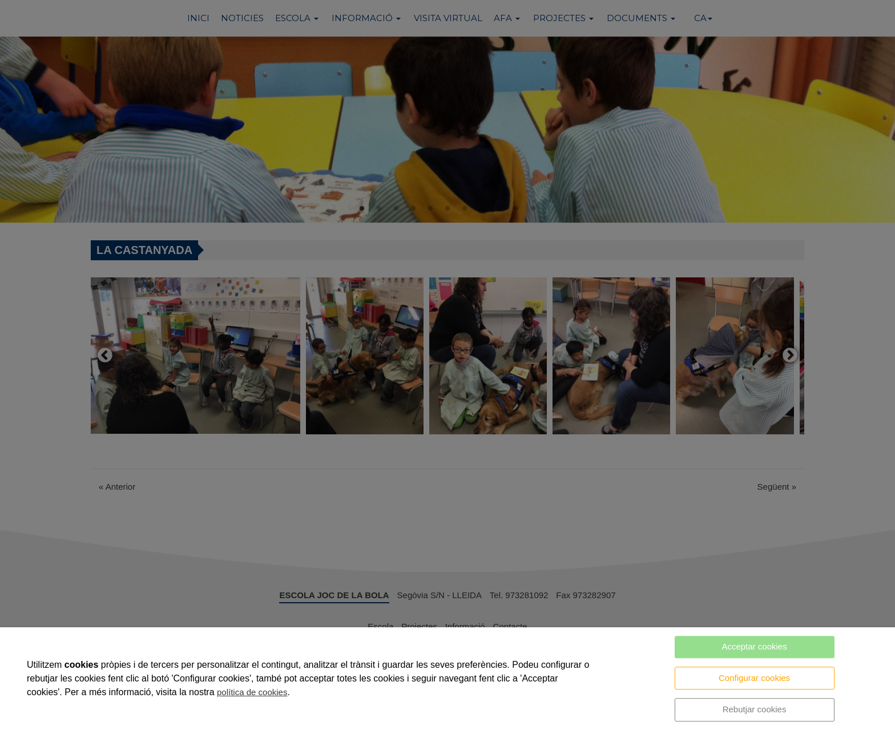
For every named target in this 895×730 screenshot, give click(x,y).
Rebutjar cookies (755, 709)
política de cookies (252, 692)
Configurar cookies (754, 678)
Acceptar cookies (754, 646)
